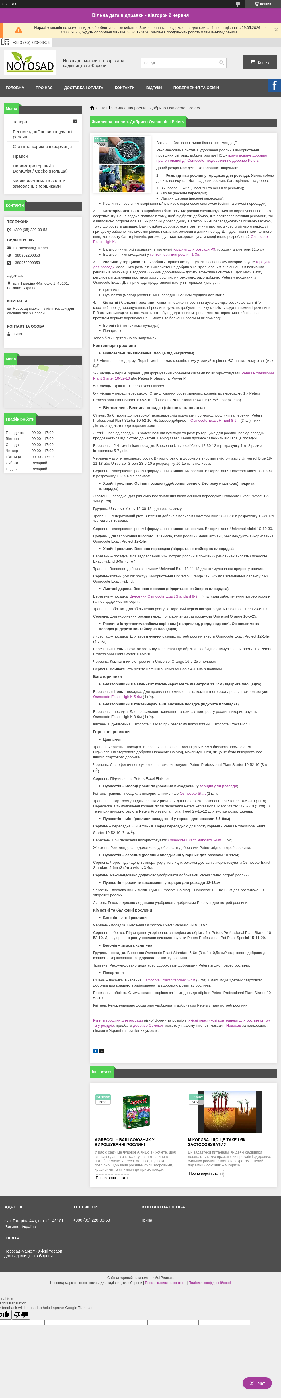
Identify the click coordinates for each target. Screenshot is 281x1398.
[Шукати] (221, 63)
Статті (104, 108)
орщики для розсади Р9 (194, 249)
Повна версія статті (112, 1178)
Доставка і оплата (83, 88)
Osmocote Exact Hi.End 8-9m (214, 420)
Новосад (233, 1025)
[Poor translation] (21, 1315)
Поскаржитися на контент (165, 1283)
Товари (20, 121)
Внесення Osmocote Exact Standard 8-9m (165, 596)
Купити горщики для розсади (118, 1020)
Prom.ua (167, 1278)
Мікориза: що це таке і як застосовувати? (216, 1142)
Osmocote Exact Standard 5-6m (194, 840)
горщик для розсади (218, 786)
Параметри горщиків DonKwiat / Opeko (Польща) (40, 168)
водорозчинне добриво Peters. (233, 160)
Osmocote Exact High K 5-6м (117, 697)
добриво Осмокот (148, 1025)
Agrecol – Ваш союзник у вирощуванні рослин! (124, 1142)
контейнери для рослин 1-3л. (175, 254)
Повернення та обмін (196, 88)
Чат (257, 1383)
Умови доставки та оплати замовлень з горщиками (39, 183)
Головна (15, 88)
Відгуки (154, 88)
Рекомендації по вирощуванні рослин (42, 134)
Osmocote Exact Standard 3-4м (169, 980)
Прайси (20, 156)
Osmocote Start (193, 793)
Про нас (44, 88)
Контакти (125, 88)
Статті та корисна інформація (42, 146)
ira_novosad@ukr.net (30, 248)
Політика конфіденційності (210, 1283)
